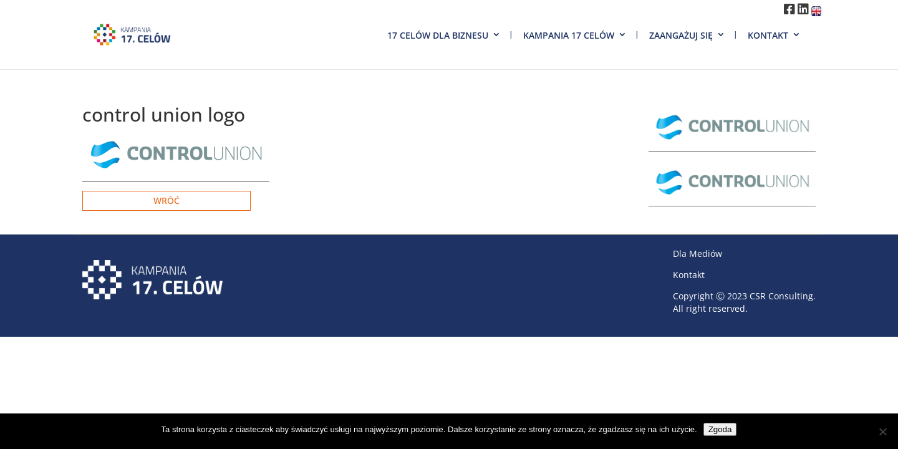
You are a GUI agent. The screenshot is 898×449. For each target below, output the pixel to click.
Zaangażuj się (681, 35)
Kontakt (768, 35)
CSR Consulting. (783, 296)
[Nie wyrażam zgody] (882, 431)
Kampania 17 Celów (568, 35)
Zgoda (720, 429)
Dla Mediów (697, 253)
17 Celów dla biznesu (437, 35)
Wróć (166, 200)
